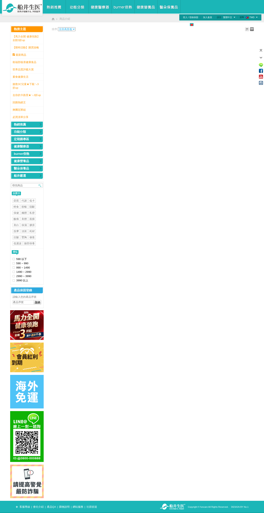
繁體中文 (227, 17)
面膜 (32, 218)
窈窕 (16, 200)
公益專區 (199, 24)
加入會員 (207, 17)
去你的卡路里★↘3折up (27, 95)
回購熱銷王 (19, 102)
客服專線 (24, 506)
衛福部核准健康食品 (24, 62)
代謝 (24, 200)
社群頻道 (92, 506)
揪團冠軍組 (19, 109)
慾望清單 (240, 24)
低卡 (32, 200)
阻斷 (32, 206)
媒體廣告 (213, 24)
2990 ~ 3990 (23, 276)
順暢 (24, 206)
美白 (16, 225)
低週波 (18, 243)
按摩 (16, 231)
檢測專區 (226, 24)
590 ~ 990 (22, 263)
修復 (32, 237)
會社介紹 (38, 506)
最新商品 (21, 54)
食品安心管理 (179, 24)
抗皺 (16, 237)
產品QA (51, 506)
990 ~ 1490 (23, 267)
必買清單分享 (20, 117)
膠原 (32, 225)
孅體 (24, 212)
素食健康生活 (20, 76)
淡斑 (24, 231)
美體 (24, 218)
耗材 (32, 231)
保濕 (24, 225)
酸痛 (16, 218)
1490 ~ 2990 (23, 272)
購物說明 (64, 506)
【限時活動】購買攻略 (26, 47)
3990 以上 (22, 280)
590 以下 (21, 259)
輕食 (16, 206)
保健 (16, 212)
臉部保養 (29, 243)
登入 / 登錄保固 (190, 17)
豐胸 (24, 237)
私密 (32, 212)
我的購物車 (255, 24)
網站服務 (78, 506)
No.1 (246, 507)
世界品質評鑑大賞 (23, 69)
